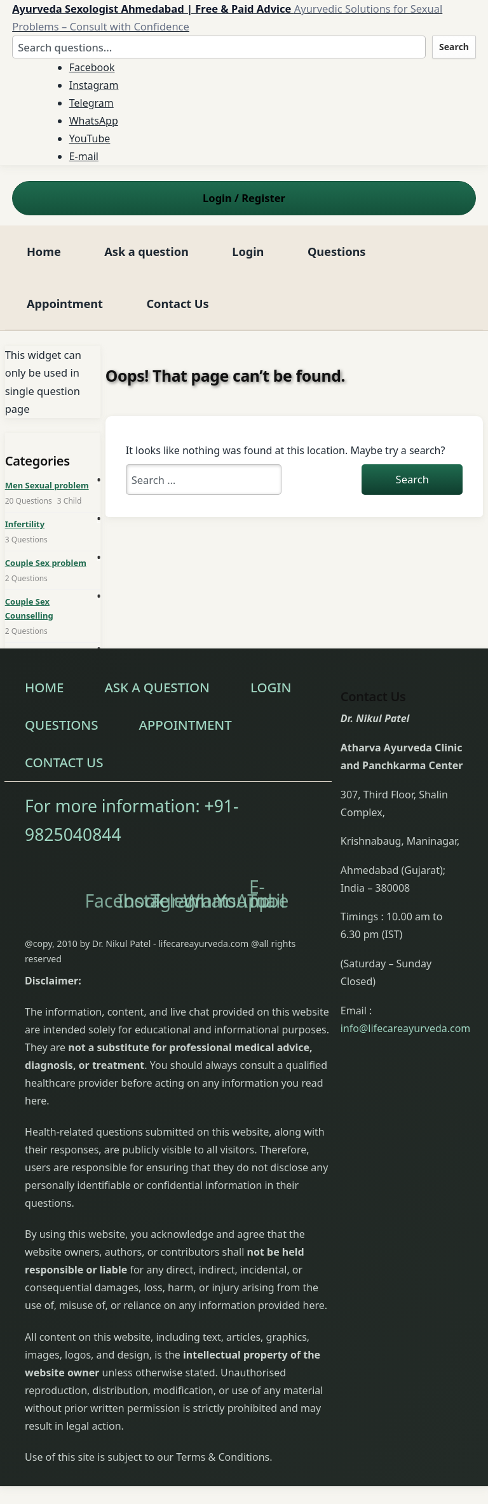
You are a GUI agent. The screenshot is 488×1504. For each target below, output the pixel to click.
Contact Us (177, 303)
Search (454, 47)
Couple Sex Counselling (29, 609)
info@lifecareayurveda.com (406, 1028)
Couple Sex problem (45, 562)
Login (248, 251)
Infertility (24, 524)
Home (44, 251)
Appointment (65, 303)
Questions (336, 251)
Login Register (244, 198)
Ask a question (146, 251)
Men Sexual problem (47, 485)
